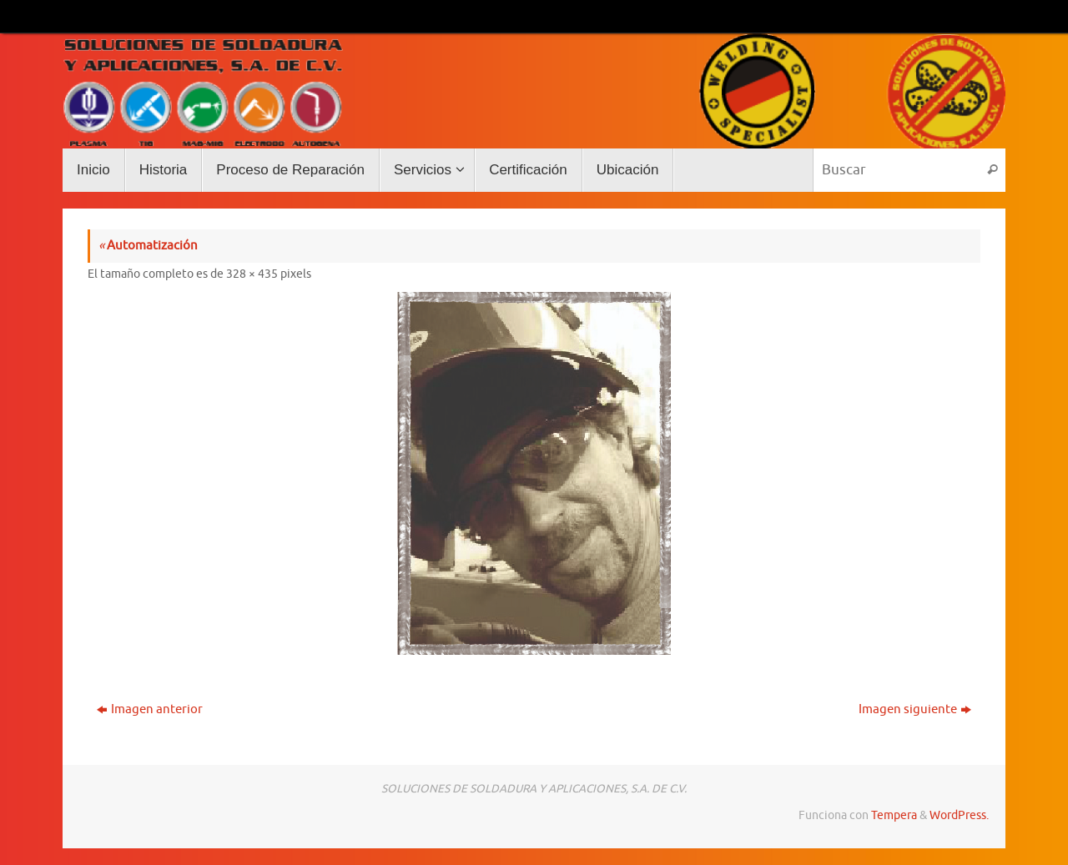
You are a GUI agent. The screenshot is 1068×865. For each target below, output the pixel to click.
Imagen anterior (150, 709)
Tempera (894, 815)
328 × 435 (252, 274)
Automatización (148, 246)
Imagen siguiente (915, 709)
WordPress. (959, 815)
